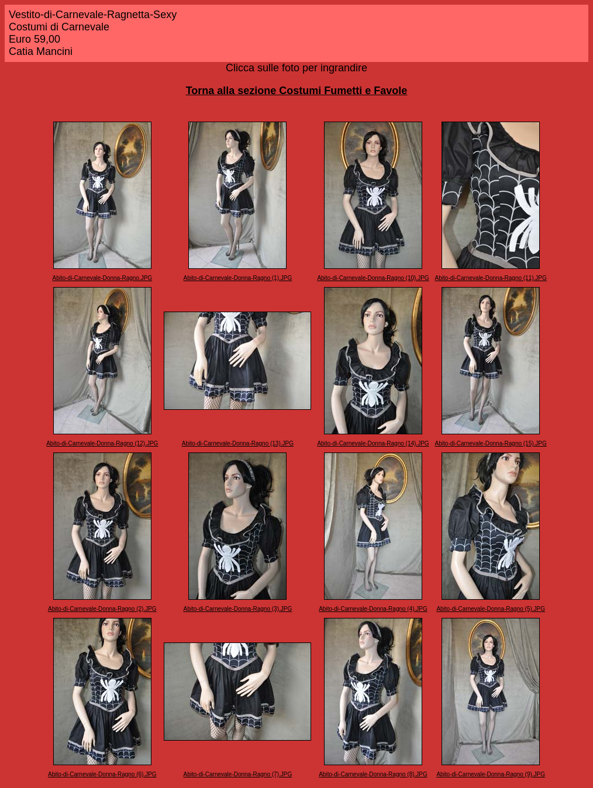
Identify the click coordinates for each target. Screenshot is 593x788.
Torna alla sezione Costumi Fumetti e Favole (297, 90)
